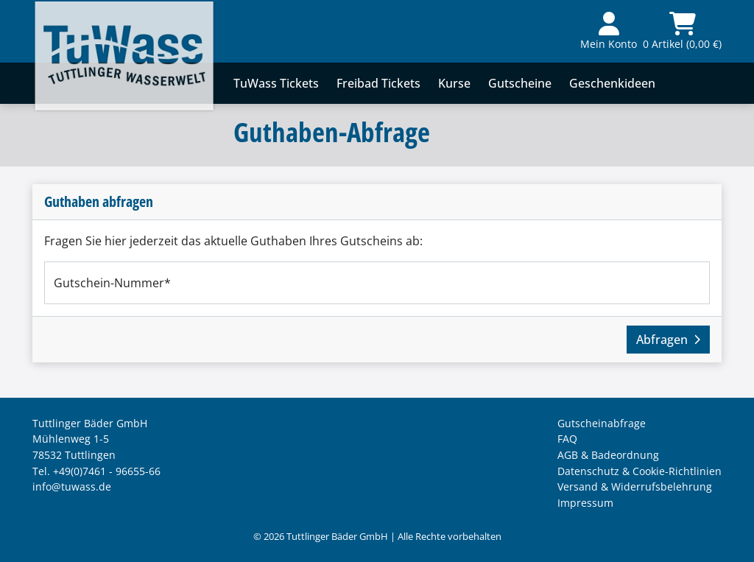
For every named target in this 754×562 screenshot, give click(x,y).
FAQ (567, 439)
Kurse (454, 83)
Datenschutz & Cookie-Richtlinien (639, 471)
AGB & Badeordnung (608, 455)
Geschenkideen (612, 83)
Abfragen (668, 339)
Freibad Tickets (378, 83)
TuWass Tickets (276, 83)
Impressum (585, 503)
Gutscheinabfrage (601, 423)
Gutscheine (520, 83)
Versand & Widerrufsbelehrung (634, 486)
